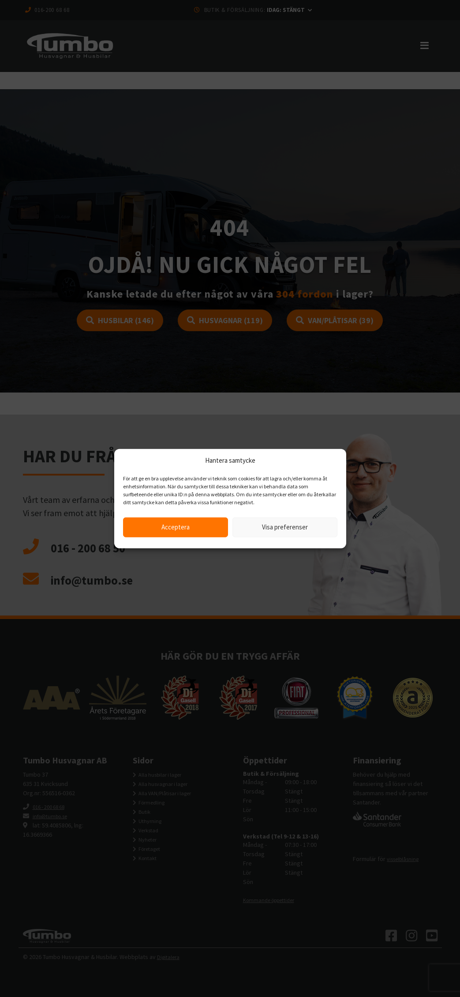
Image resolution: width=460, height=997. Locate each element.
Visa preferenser (285, 527)
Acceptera (175, 527)
